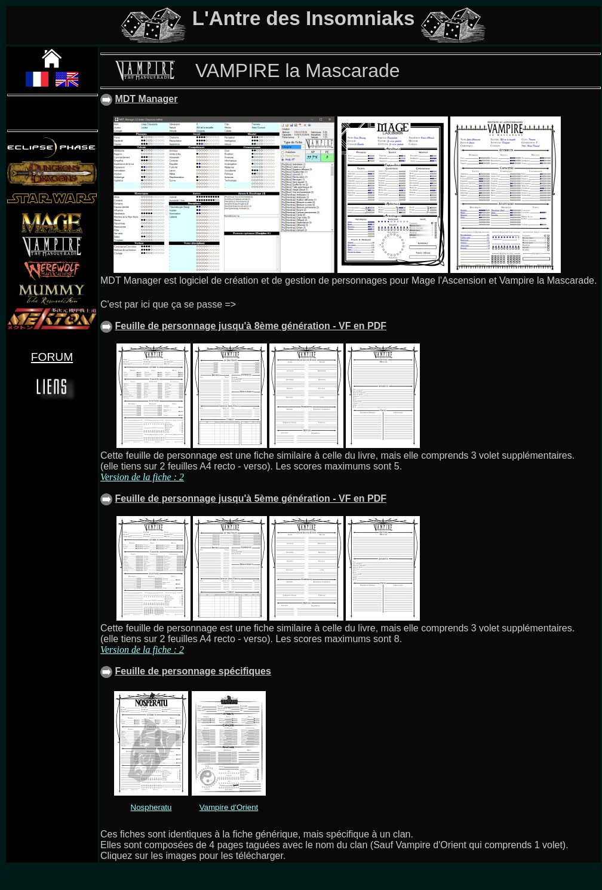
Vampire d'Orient (229, 807)
